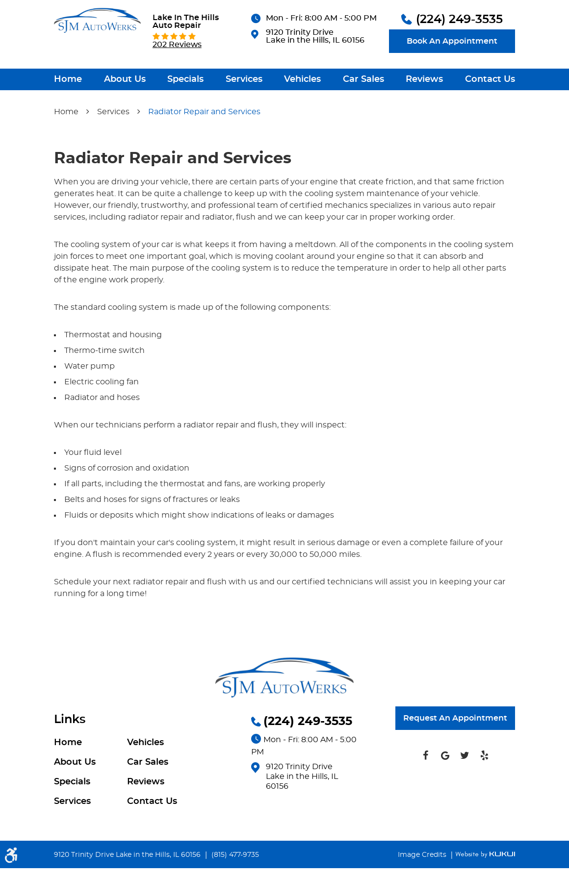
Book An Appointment (452, 68)
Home (68, 105)
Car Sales (363, 105)
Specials (185, 105)
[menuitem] (68, 106)
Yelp (484, 763)
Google (445, 763)
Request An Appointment (455, 726)
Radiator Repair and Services (204, 138)
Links (69, 727)
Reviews (424, 105)
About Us (125, 105)
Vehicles (302, 105)
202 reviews (177, 71)
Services (244, 105)
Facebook (425, 763)
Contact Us (490, 105)
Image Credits (423, 862)
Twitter (464, 763)
